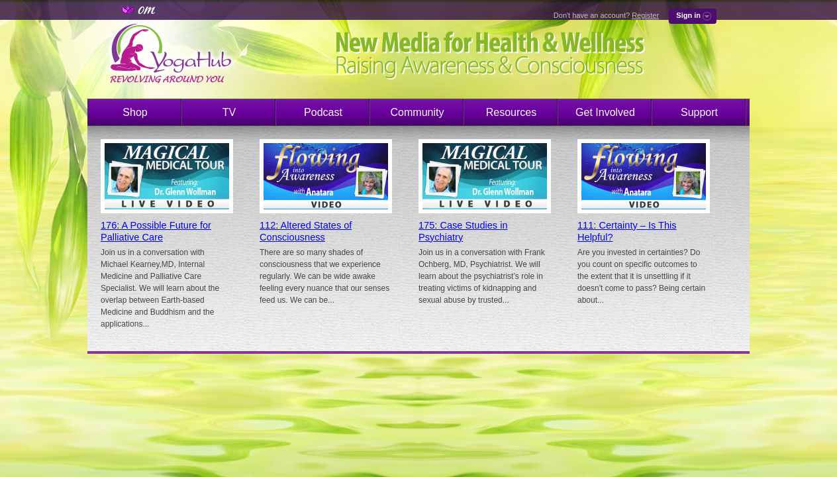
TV (229, 112)
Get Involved (605, 112)
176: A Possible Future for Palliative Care (156, 231)
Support (699, 112)
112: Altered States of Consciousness (306, 231)
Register (645, 15)
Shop (135, 112)
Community (417, 112)
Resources (511, 112)
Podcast (323, 112)
